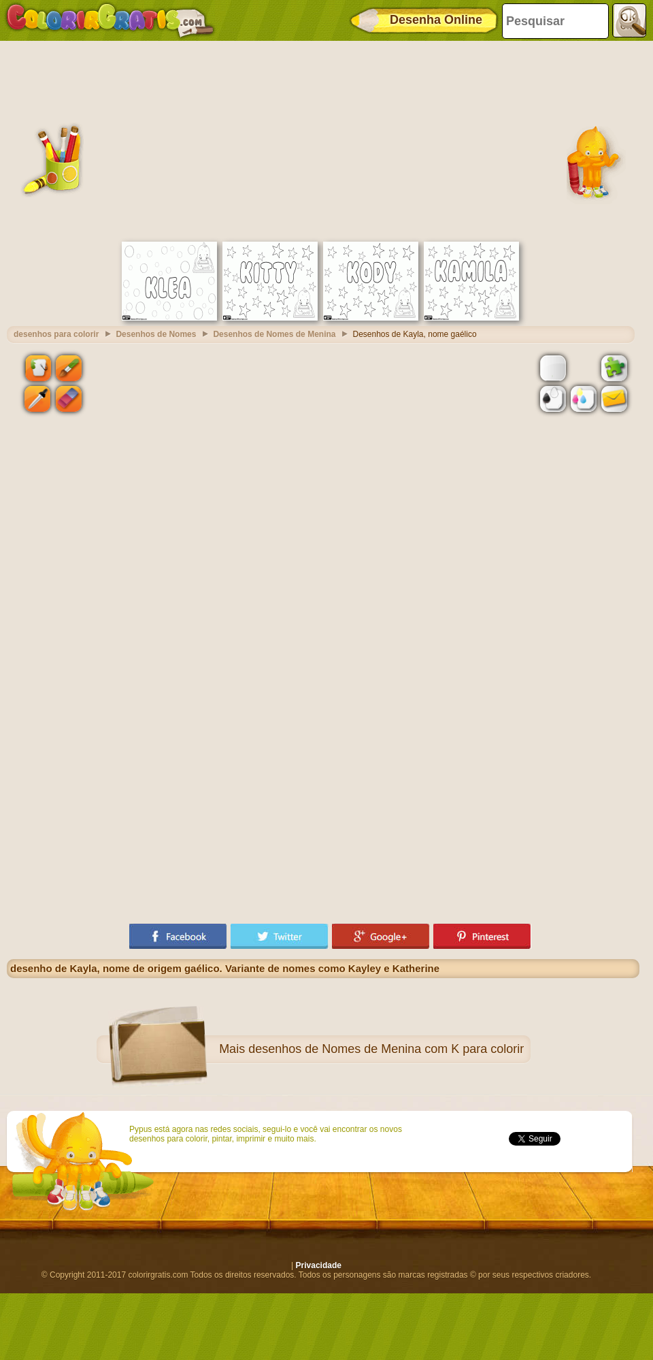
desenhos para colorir (56, 334)
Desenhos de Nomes (156, 334)
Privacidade (318, 1265)
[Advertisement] (323, 139)
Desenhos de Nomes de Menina (274, 334)
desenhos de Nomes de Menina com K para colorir (386, 1049)
